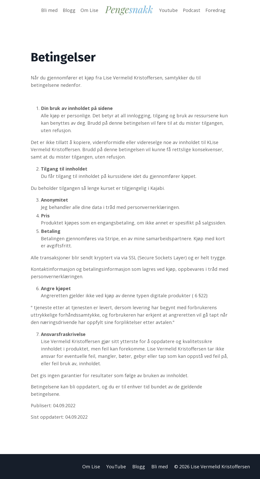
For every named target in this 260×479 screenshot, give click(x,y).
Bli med (49, 10)
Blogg (69, 10)
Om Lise (89, 10)
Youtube (168, 10)
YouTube (116, 466)
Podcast (191, 10)
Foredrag (215, 10)
